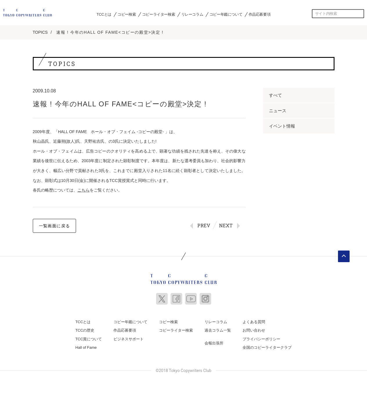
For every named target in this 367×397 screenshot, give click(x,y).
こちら (83, 190)
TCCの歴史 (85, 330)
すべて (275, 95)
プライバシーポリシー (261, 339)
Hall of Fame (86, 347)
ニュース (277, 110)
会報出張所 (214, 343)
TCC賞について (88, 339)
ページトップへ (344, 256)
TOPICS (40, 32)
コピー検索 (126, 14)
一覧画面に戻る (54, 225)
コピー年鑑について (225, 14)
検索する (359, 13)
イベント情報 (282, 126)
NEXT (226, 225)
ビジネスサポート (128, 339)
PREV (203, 225)
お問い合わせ (254, 330)
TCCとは (104, 14)
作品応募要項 (260, 14)
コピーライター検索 (158, 14)
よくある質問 (254, 322)
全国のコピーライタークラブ (267, 347)
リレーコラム (192, 14)
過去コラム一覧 (218, 330)
